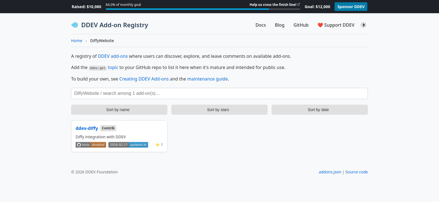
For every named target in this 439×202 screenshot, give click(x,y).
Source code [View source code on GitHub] (356, 171)
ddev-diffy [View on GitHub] (87, 128)
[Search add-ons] (219, 93)
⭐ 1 (159, 144)
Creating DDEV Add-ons (144, 78)
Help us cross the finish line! (273, 4)
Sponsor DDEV (351, 6)
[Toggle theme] (363, 24)
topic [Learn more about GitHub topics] (113, 67)
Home (76, 40)
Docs (261, 25)
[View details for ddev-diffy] (119, 136)
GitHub (301, 25)
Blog (279, 25)
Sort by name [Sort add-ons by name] (117, 109)
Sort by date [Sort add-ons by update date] (318, 109)
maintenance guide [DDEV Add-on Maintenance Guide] (207, 78)
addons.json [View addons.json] (330, 171)
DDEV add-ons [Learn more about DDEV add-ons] (113, 56)
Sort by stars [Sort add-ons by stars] (218, 109)
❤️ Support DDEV (335, 25)
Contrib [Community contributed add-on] (108, 127)
